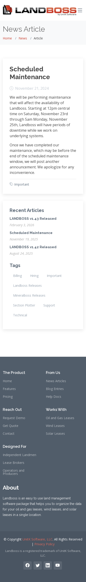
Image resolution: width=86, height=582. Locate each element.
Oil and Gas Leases (60, 418)
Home (7, 38)
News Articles (56, 381)
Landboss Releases (27, 285)
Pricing (8, 396)
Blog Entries (55, 388)
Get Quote (10, 425)
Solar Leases (55, 433)
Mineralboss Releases (29, 295)
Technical (20, 315)
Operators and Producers (13, 472)
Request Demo (14, 418)
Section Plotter (24, 305)
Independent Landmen (19, 455)
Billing (17, 275)
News (23, 38)
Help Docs (53, 396)
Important (21, 184)
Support (49, 305)
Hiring (34, 275)
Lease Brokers (13, 462)
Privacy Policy (44, 544)
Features (9, 388)
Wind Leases (55, 425)
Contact (8, 433)
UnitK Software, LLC (37, 539)
